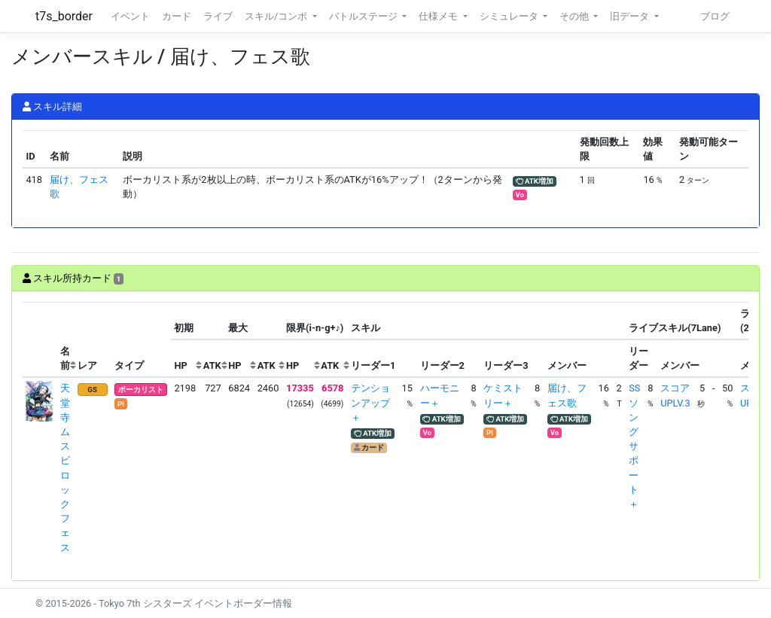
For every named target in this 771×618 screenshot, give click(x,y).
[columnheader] (40, 339)
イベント (130, 16)
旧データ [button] (630, 16)
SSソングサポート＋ (634, 446)
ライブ (218, 16)
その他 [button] (575, 16)
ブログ (715, 16)
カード (176, 16)
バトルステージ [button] (364, 16)
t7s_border (64, 16)
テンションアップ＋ (370, 402)
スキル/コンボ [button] (277, 16)
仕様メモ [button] (439, 16)
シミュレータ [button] (510, 16)
